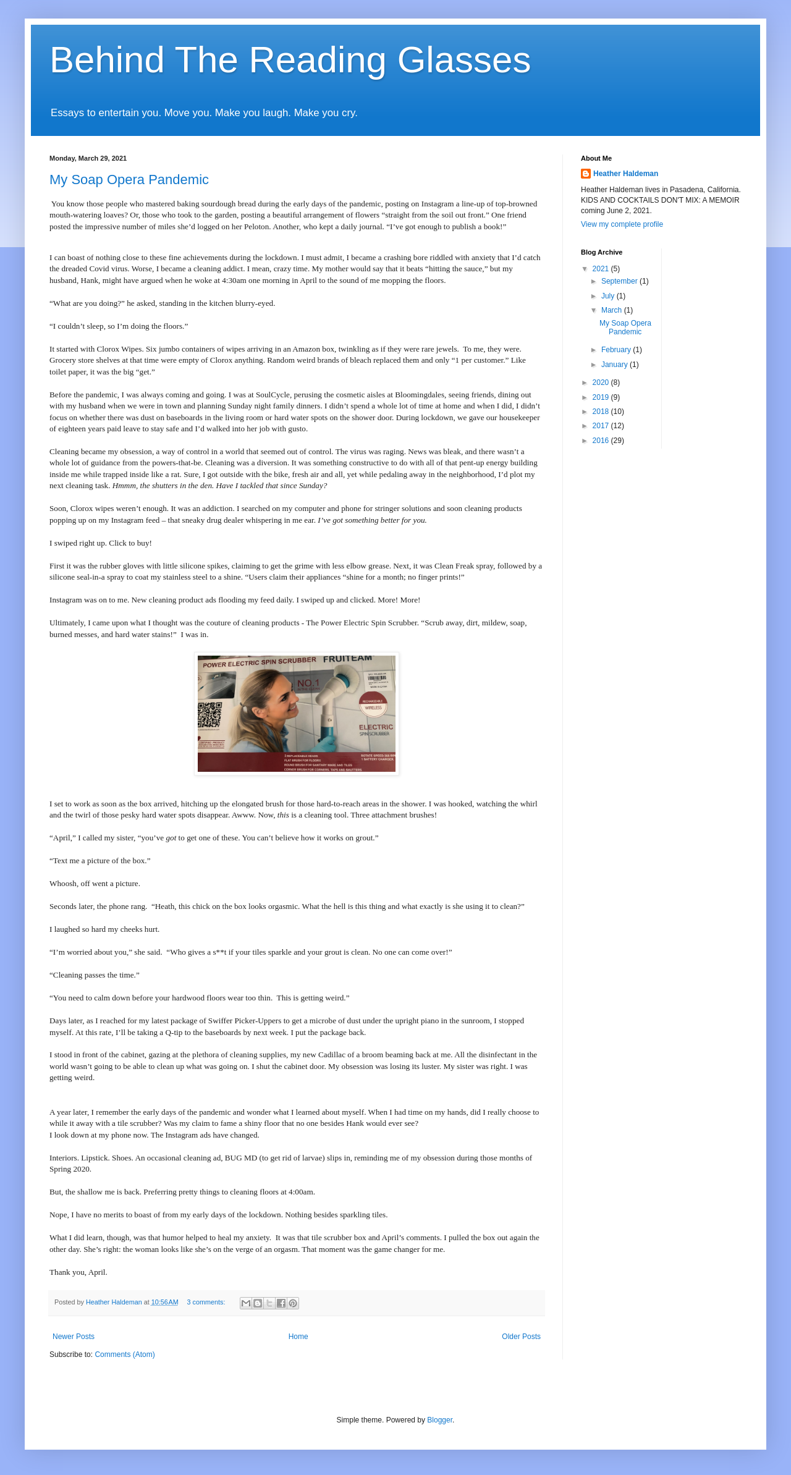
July (609, 296)
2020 (602, 382)
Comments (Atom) (124, 1354)
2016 (602, 440)
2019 (602, 397)
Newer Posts (74, 1336)
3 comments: (207, 1302)
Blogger (439, 1420)
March (612, 310)
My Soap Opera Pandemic (129, 179)
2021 (602, 268)
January (615, 364)
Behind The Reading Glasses (290, 59)
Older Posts (521, 1336)
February (617, 349)
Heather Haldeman (625, 173)
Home (298, 1336)
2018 (602, 411)
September (620, 281)
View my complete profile (622, 224)
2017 (602, 425)
